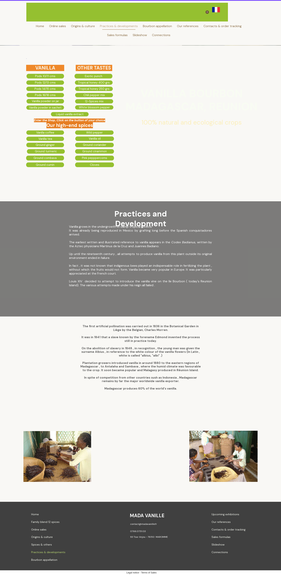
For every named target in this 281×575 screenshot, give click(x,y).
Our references (187, 26)
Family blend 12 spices (45, 522)
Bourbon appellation (157, 26)
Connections (161, 35)
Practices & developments (119, 26)
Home (40, 26)
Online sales (57, 26)
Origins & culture (83, 26)
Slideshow (140, 35)
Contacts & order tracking (223, 26)
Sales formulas (117, 35)
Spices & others (41, 544)
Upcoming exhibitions (225, 514)
